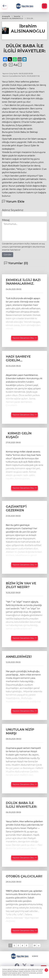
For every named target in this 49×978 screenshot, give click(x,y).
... (30, 945)
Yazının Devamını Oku (24, 338)
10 (35, 945)
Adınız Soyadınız (12, 210)
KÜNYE (35, 956)
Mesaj (6, 220)
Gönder (7, 254)
